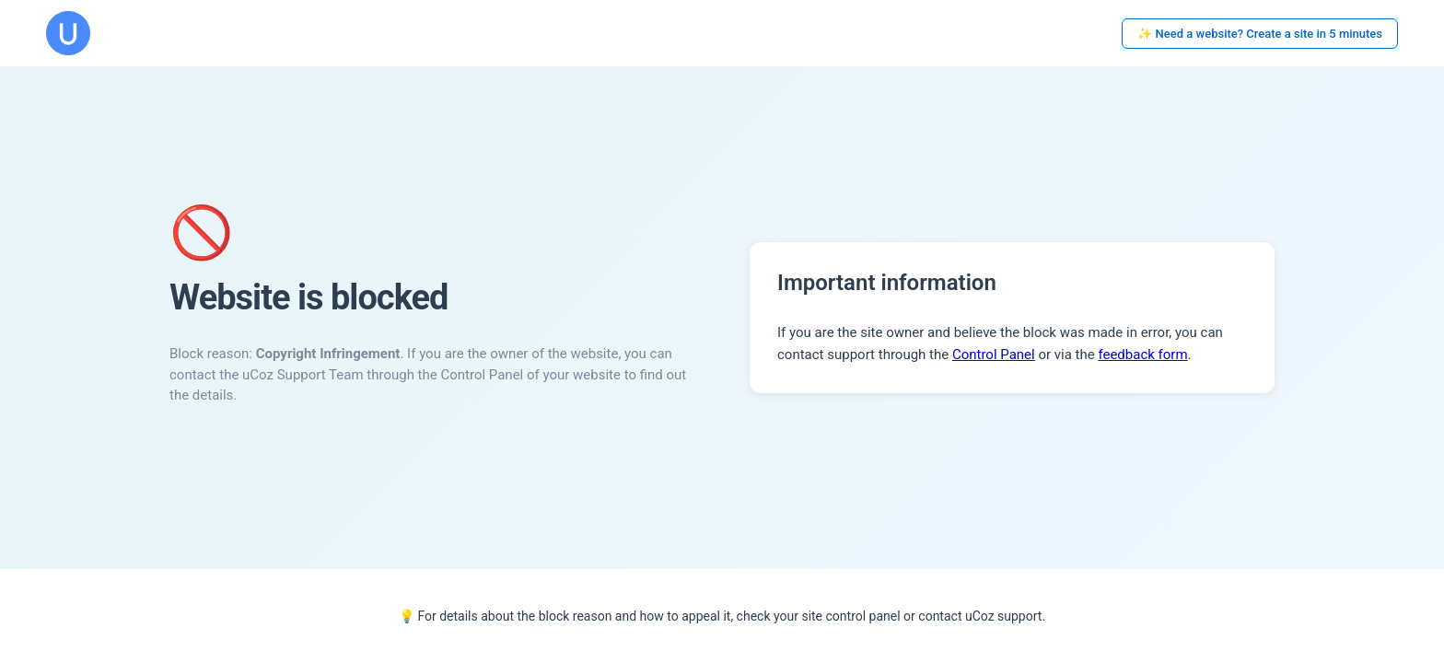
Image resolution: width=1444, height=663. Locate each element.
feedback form (1142, 354)
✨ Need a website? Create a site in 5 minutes (1259, 34)
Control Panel (993, 354)
